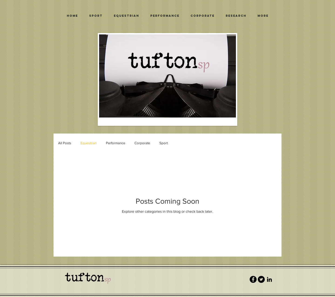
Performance (115, 143)
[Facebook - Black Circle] (253, 279)
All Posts (64, 143)
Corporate (142, 143)
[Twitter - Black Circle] (261, 279)
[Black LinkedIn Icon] (269, 279)
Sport (163, 143)
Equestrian (88, 143)
